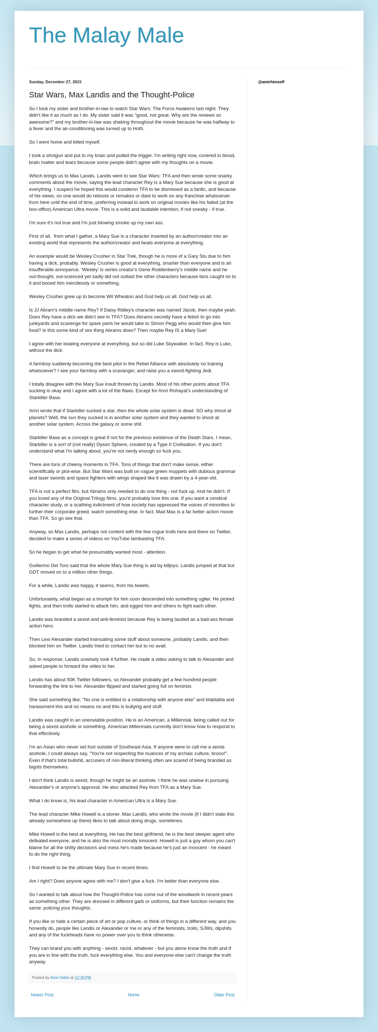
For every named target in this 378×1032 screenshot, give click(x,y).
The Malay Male (106, 35)
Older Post (224, 994)
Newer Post (42, 994)
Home (134, 994)
